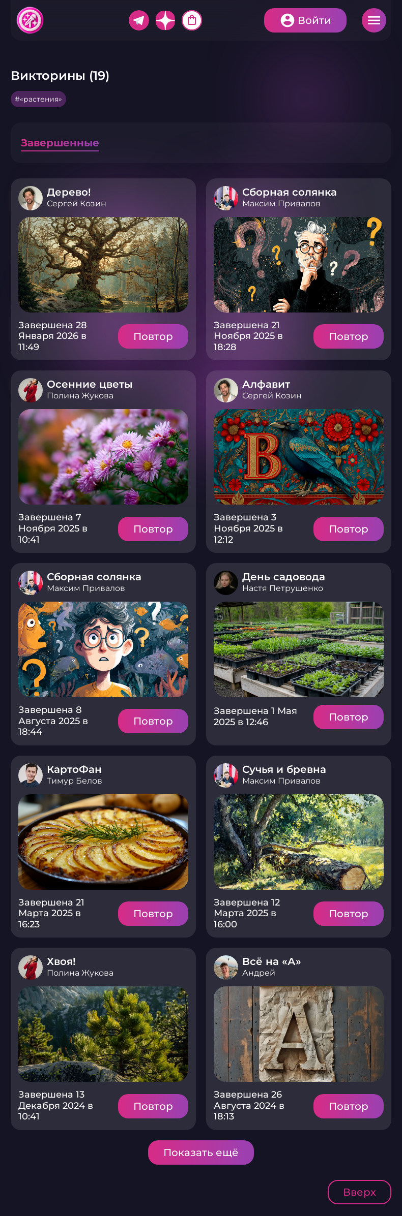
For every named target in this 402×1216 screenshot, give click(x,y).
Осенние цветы (90, 384)
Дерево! (69, 192)
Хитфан (30, 20)
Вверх (359, 1192)
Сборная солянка (289, 192)
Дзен (165, 20)
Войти (314, 20)
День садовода (283, 577)
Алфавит (266, 384)
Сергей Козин (76, 203)
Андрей (258, 973)
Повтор (153, 336)
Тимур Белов (74, 781)
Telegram (139, 20)
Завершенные (60, 143)
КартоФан (74, 769)
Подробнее (103, 265)
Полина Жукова (80, 395)
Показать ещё (201, 1152)
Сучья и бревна (284, 769)
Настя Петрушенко (282, 588)
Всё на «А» (271, 961)
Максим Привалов (281, 203)
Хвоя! (61, 961)
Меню (374, 20)
